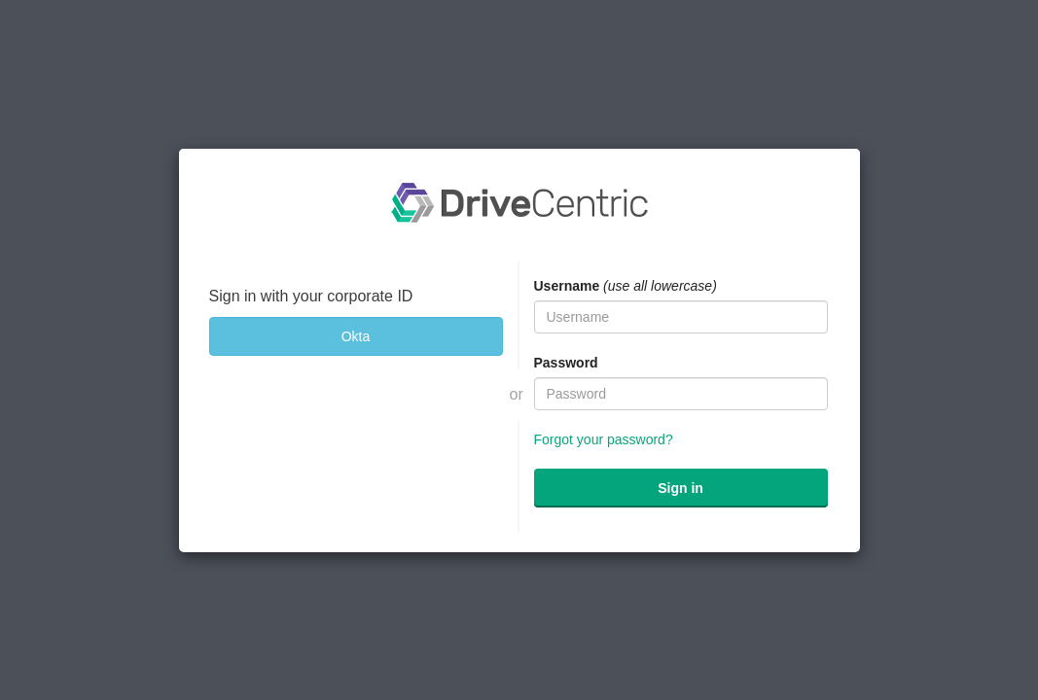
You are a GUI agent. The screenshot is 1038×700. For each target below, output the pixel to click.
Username (567, 286)
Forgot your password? (603, 439)
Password (566, 362)
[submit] (681, 488)
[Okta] (356, 336)
